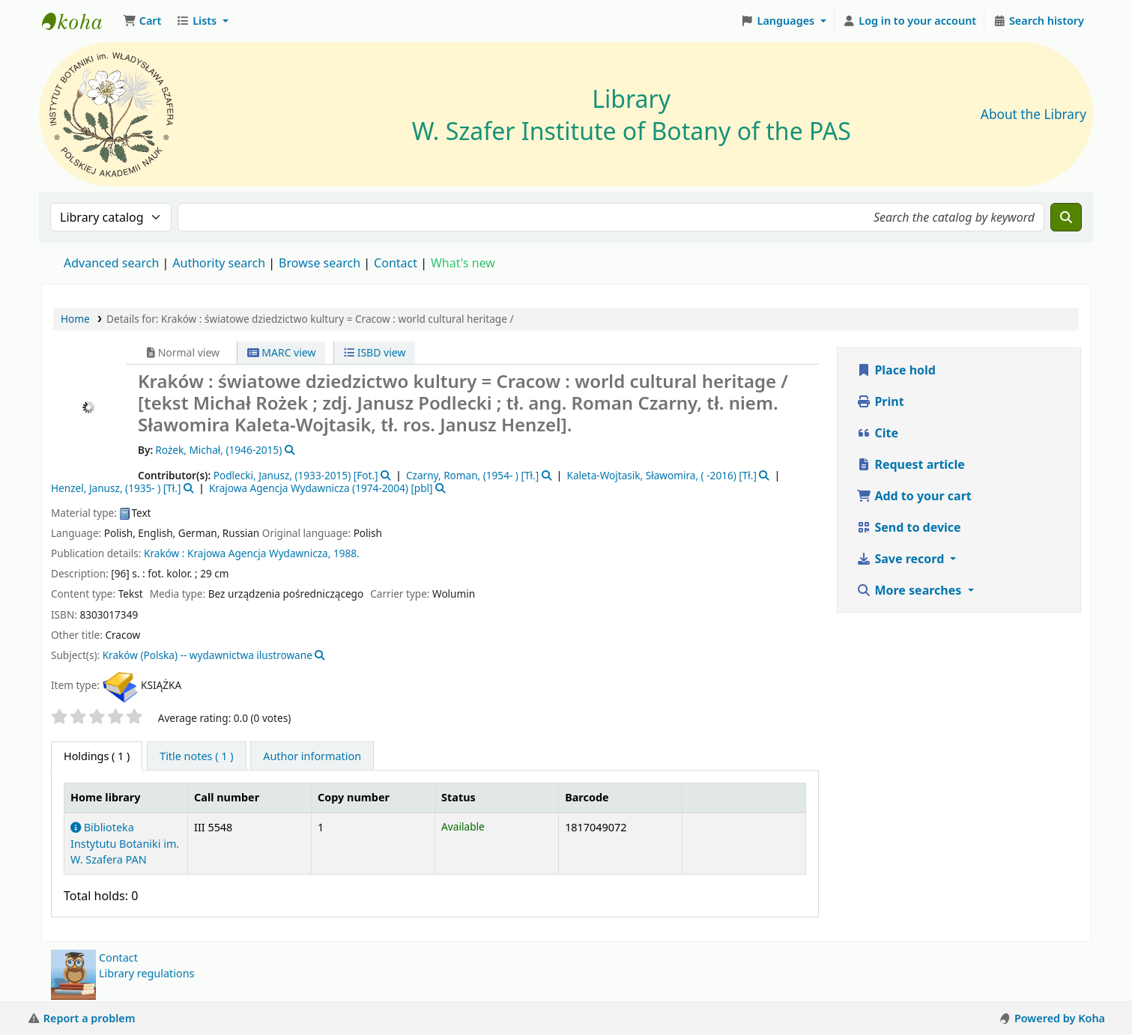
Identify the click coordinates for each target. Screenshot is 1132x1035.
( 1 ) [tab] (97, 756)
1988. (346, 553)
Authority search (218, 263)
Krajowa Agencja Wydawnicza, (258, 553)
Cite (877, 433)
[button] (142, 21)
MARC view (281, 352)
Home (75, 319)
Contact (118, 957)
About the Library (1033, 114)
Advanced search (111, 263)
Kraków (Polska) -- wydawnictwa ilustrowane (207, 655)
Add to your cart (914, 496)
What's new (463, 263)
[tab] (196, 756)
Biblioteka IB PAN (79, 21)
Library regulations (147, 973)
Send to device (908, 527)
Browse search (319, 263)
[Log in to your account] (910, 21)
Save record (901, 558)
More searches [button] (910, 590)
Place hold (896, 370)
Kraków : (164, 553)
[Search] (1066, 217)
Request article (910, 464)
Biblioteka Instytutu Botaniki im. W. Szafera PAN (124, 843)
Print (880, 401)
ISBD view (374, 352)
